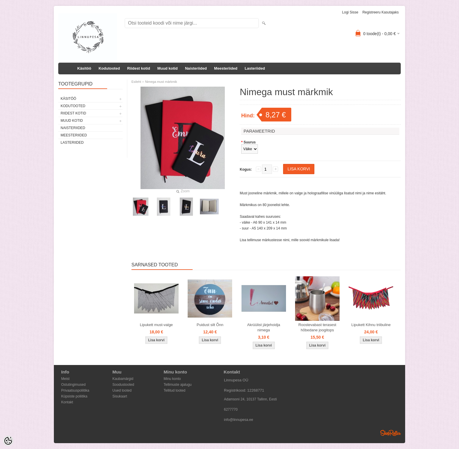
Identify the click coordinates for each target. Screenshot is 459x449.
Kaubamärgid (122, 379)
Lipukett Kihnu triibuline (371, 325)
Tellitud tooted (174, 390)
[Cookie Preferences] (8, 441)
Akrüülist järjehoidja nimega (263, 327)
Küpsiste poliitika (74, 396)
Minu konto (172, 379)
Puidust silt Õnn (210, 325)
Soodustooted (123, 385)
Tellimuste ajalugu (177, 385)
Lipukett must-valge (156, 325)
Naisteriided (196, 68)
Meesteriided (225, 68)
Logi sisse (350, 12)
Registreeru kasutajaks (380, 12)
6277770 (231, 409)
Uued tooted (121, 390)
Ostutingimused (73, 385)
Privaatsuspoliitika (75, 390)
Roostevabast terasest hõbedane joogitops (317, 327)
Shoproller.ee (390, 433)
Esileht (136, 81)
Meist (65, 379)
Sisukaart (119, 396)
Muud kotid (167, 68)
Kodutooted (109, 68)
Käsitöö (84, 68)
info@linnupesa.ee (238, 420)
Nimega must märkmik (161, 81)
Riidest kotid (138, 68)
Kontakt (67, 402)
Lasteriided (255, 68)
